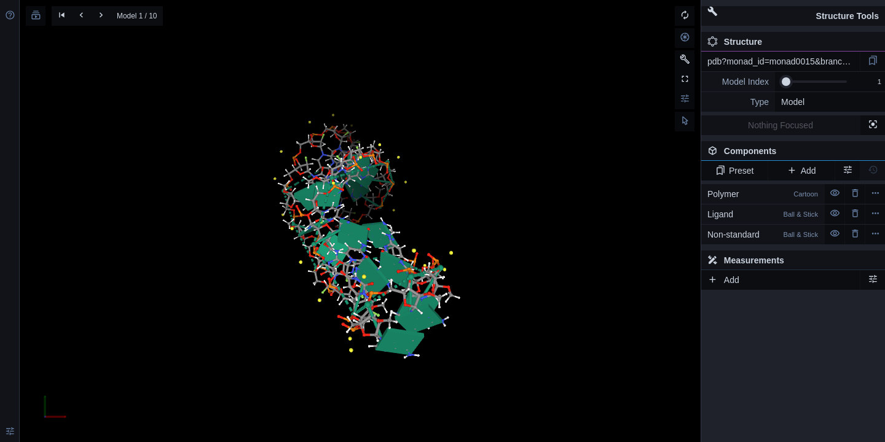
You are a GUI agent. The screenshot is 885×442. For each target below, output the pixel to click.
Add (801, 171)
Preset (734, 171)
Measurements (745, 260)
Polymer (762, 194)
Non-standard (762, 234)
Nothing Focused (780, 125)
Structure (734, 42)
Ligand (762, 214)
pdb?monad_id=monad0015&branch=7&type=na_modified (783, 61)
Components (789, 153)
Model (792, 102)
